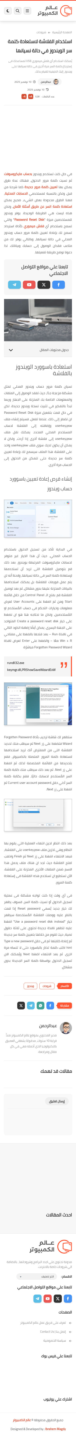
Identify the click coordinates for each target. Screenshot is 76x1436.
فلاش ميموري (34, 226)
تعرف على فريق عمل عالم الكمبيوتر (46, 1323)
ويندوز (30, 986)
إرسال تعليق (57, 1101)
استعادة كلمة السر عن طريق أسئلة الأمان (42, 206)
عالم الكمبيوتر (22, 1420)
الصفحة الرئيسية (62, 32)
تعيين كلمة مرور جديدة (41, 187)
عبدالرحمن (46, 81)
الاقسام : (66, 1276)
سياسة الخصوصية (57, 1340)
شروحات (41, 32)
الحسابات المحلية (16, 193)
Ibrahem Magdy (55, 1429)
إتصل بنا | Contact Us (56, 1332)
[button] (50, 1005)
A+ (30, 96)
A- (24, 96)
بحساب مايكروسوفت (18, 174)
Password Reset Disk (29, 219)
